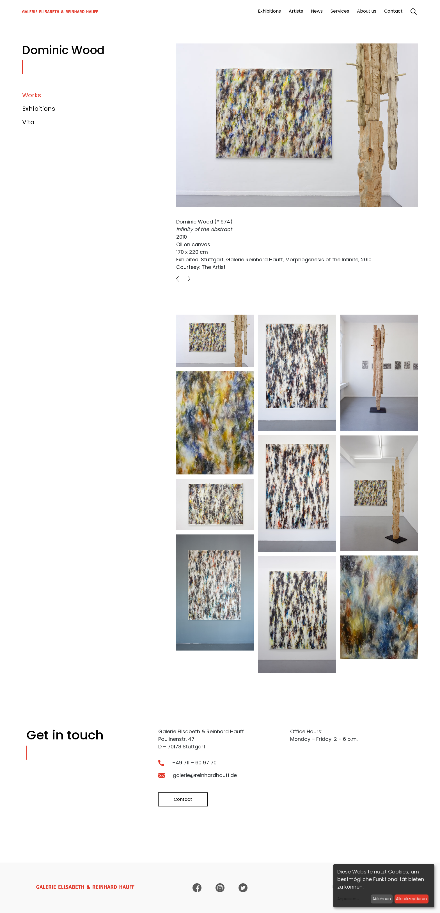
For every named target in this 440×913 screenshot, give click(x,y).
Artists (296, 11)
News (317, 11)
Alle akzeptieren (411, 899)
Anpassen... (348, 899)
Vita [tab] (28, 122)
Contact (393, 11)
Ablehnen (381, 899)
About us (366, 11)
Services (340, 11)
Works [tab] (31, 95)
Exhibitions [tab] (38, 108)
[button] (177, 279)
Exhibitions (269, 11)
